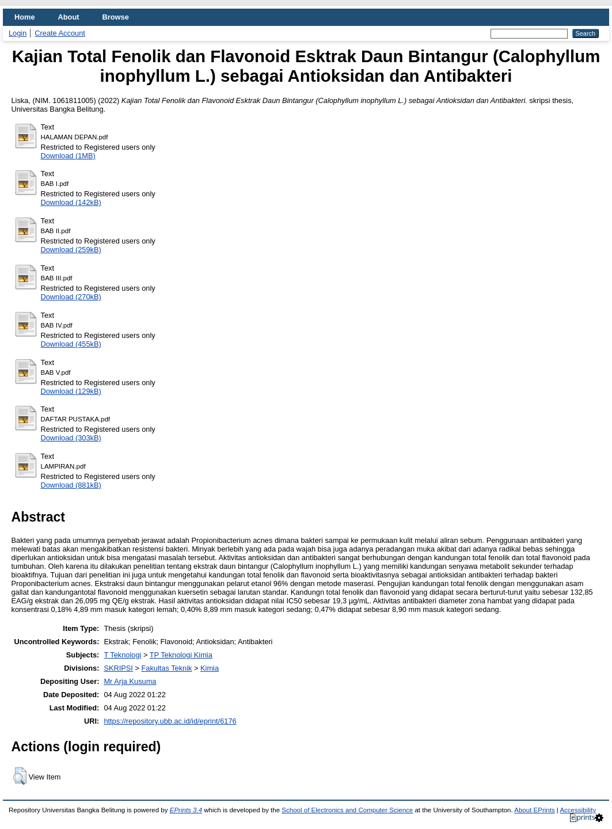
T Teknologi (122, 655)
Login (17, 33)
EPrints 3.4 (186, 810)
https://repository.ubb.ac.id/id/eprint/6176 (170, 721)
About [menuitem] (68, 17)
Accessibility (578, 810)
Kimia (209, 668)
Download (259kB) (71, 249)
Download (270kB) (71, 296)
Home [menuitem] (24, 17)
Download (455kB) (71, 344)
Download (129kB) (71, 391)
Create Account (60, 33)
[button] (19, 776)
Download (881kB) (71, 485)
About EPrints (534, 810)
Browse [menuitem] (115, 17)
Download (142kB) (71, 202)
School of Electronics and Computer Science (347, 810)
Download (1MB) (68, 155)
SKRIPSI (118, 668)
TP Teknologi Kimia (181, 655)
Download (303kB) (71, 437)
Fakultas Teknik (166, 668)
